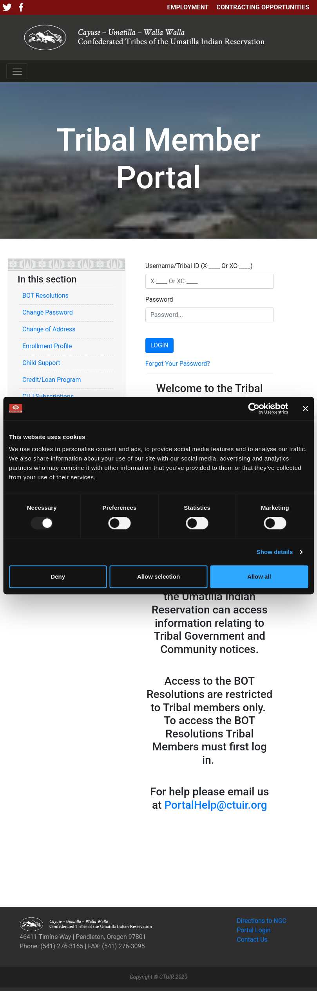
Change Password (47, 312)
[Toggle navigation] (17, 71)
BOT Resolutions (45, 295)
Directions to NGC (261, 920)
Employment (187, 7)
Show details (275, 552)
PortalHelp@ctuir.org (215, 805)
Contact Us (252, 939)
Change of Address (49, 329)
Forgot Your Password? (177, 363)
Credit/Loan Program (51, 379)
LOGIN (159, 345)
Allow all (259, 576)
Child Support (41, 363)
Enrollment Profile (47, 346)
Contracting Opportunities (263, 7)
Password (159, 299)
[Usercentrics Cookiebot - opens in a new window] (253, 408)
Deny (58, 576)
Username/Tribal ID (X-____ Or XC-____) (199, 266)
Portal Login (253, 930)
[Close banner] (305, 408)
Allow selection (158, 576)
